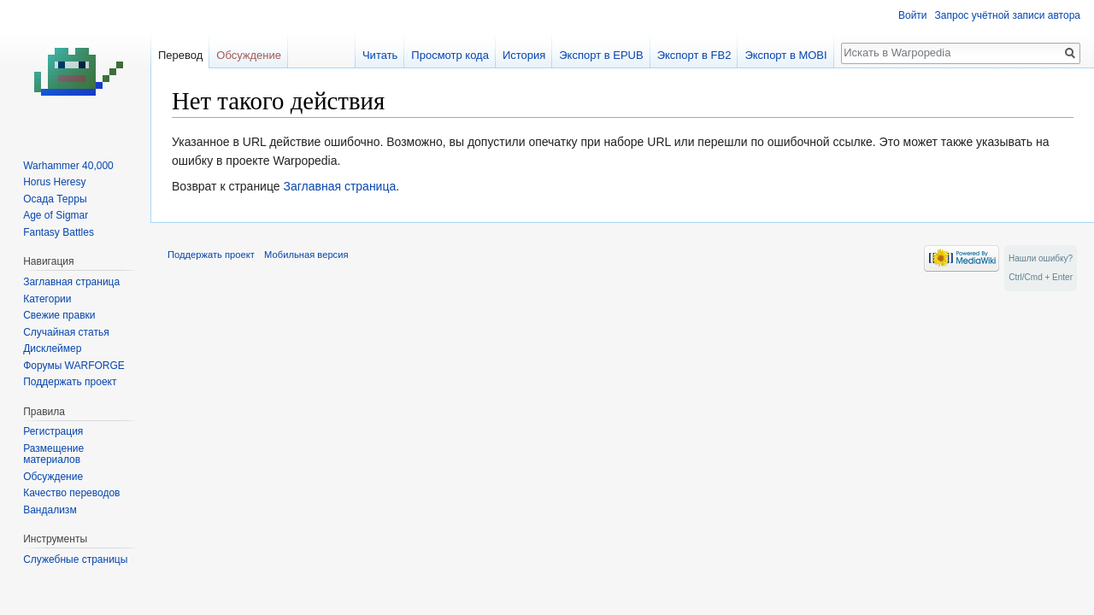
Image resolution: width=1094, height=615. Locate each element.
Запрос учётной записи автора (1007, 15)
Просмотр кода (450, 55)
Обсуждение (248, 55)
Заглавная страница (339, 186)
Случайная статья (66, 332)
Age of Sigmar (55, 215)
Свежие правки (59, 315)
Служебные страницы (75, 559)
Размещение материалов (53, 454)
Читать (379, 55)
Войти (912, 15)
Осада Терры (54, 199)
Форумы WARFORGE (74, 366)
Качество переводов (71, 493)
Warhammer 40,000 (68, 166)
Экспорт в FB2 (694, 55)
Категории (47, 299)
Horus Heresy (54, 182)
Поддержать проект (69, 382)
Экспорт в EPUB (601, 55)
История (524, 55)
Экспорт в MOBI (785, 55)
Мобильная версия (306, 254)
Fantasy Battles (58, 232)
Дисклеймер (52, 348)
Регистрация (53, 431)
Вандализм (49, 510)
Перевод (180, 55)
